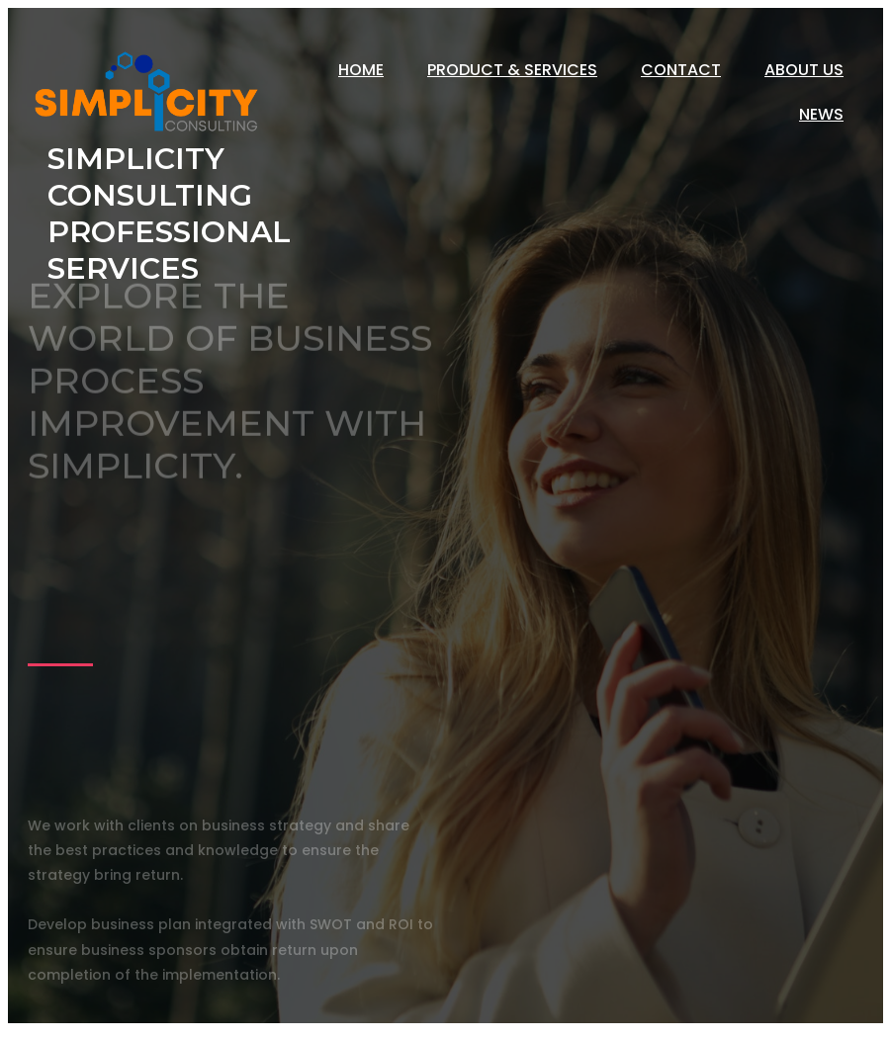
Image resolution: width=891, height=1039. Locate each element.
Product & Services (512, 69)
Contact (681, 69)
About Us (804, 69)
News (821, 114)
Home (361, 69)
